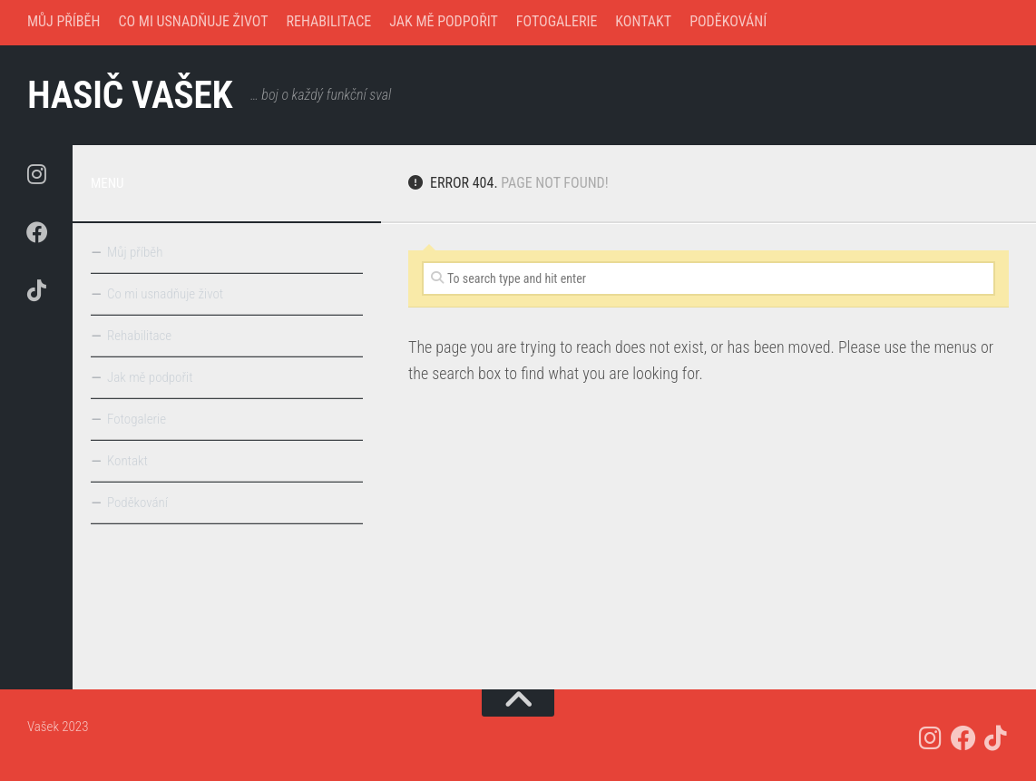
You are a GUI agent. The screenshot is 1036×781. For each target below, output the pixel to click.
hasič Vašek (130, 95)
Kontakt (643, 21)
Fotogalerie (557, 21)
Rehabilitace (329, 21)
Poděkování (728, 21)
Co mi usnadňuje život (193, 21)
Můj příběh (63, 21)
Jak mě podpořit (443, 21)
